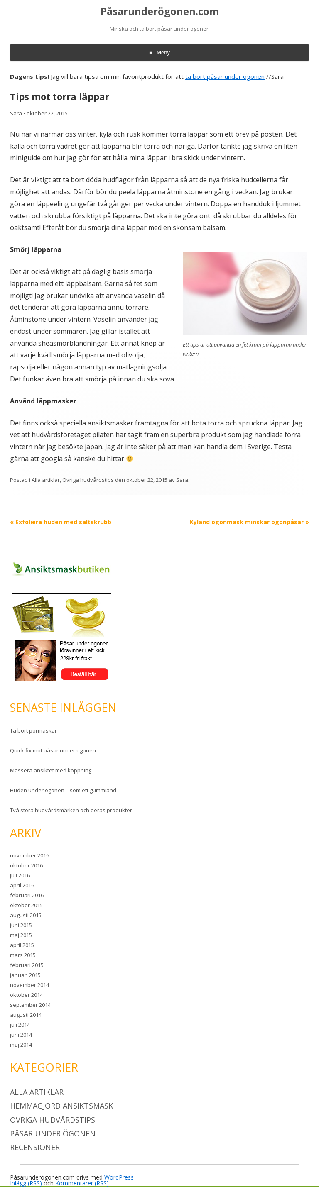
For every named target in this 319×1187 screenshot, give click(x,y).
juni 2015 (21, 925)
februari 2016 (27, 895)
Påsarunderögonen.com (160, 11)
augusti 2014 (26, 1014)
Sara (16, 113)
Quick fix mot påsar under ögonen (53, 750)
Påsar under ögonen (53, 1133)
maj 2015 (21, 935)
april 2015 (22, 945)
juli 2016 (20, 875)
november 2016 (29, 855)
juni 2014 (21, 1034)
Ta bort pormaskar (33, 730)
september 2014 (30, 1005)
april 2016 (22, 885)
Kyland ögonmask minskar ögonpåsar (249, 522)
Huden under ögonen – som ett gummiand (63, 790)
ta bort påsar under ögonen (225, 76)
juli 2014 (20, 1024)
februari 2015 (27, 965)
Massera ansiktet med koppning (50, 770)
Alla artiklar (46, 480)
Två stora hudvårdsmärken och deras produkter (71, 810)
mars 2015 (23, 955)
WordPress (119, 1177)
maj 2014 (21, 1044)
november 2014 (29, 985)
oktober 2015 (26, 905)
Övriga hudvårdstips (88, 480)
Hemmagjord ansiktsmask (61, 1106)
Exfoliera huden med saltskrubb (60, 522)
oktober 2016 (26, 865)
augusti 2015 (26, 915)
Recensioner (35, 1147)
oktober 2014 (26, 995)
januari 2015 (25, 975)
